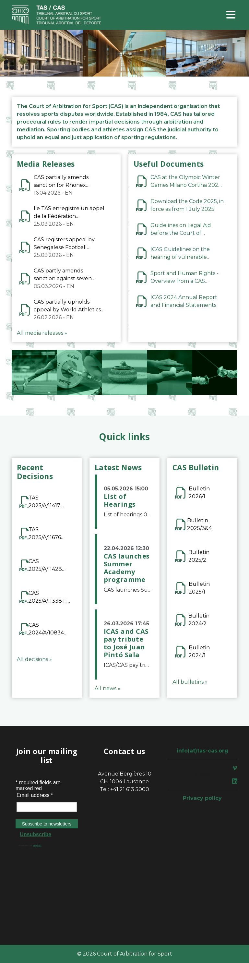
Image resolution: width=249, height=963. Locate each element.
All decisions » (34, 659)
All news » (107, 688)
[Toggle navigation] (230, 15)
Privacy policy (202, 798)
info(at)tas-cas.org (202, 751)
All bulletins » (190, 682)
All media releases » (42, 333)
